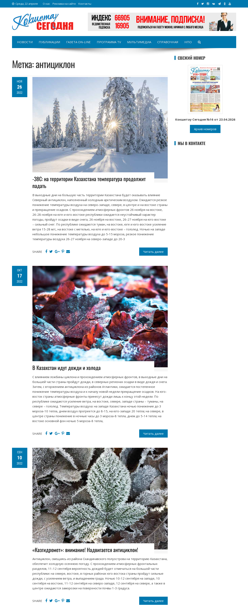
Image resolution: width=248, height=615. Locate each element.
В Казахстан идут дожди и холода (66, 368)
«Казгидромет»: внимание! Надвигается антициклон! (85, 550)
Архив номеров (205, 129)
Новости (25, 42)
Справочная (167, 42)
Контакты (84, 4)
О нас (46, 4)
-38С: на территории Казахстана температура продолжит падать (89, 182)
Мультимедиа (139, 42)
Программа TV (109, 42)
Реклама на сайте (64, 4)
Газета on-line (78, 42)
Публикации (49, 42)
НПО (188, 42)
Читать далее (153, 252)
